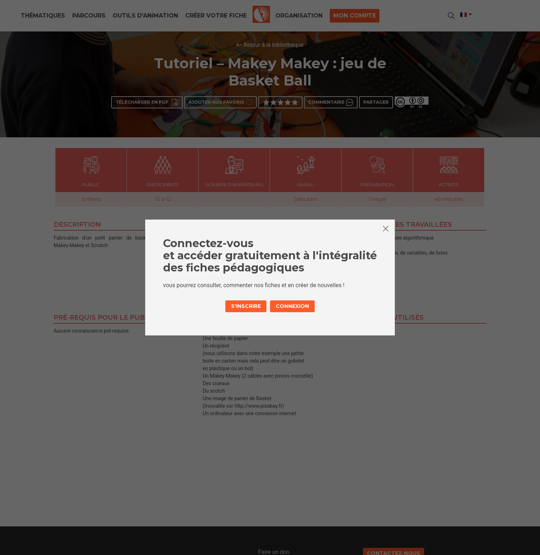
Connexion (292, 306)
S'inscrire (246, 306)
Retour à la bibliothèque (274, 44)
